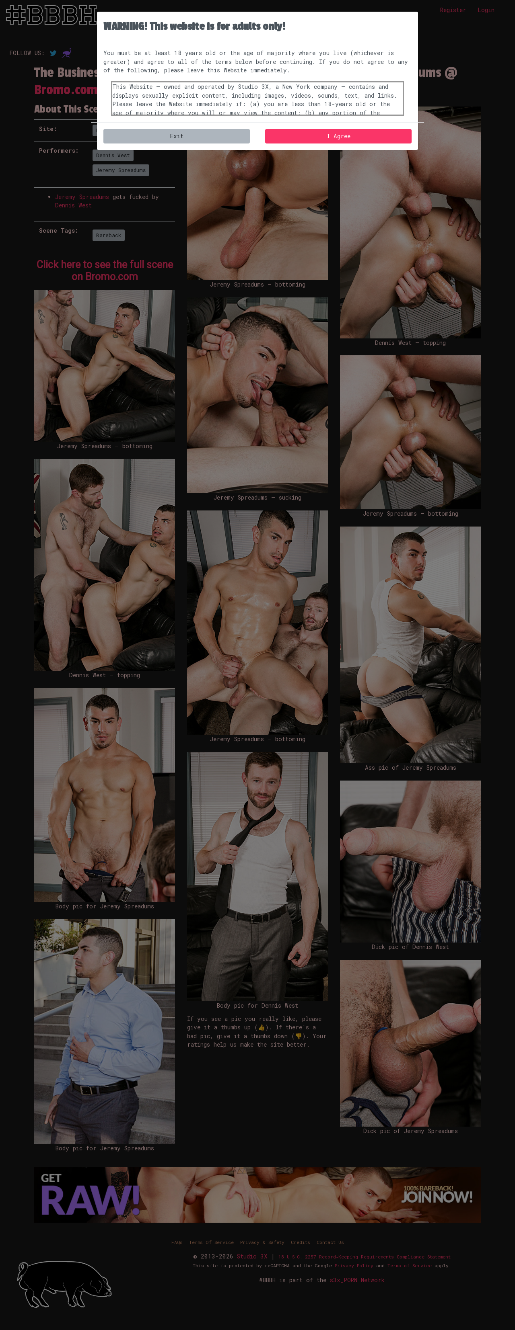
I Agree (338, 136)
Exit (176, 136)
